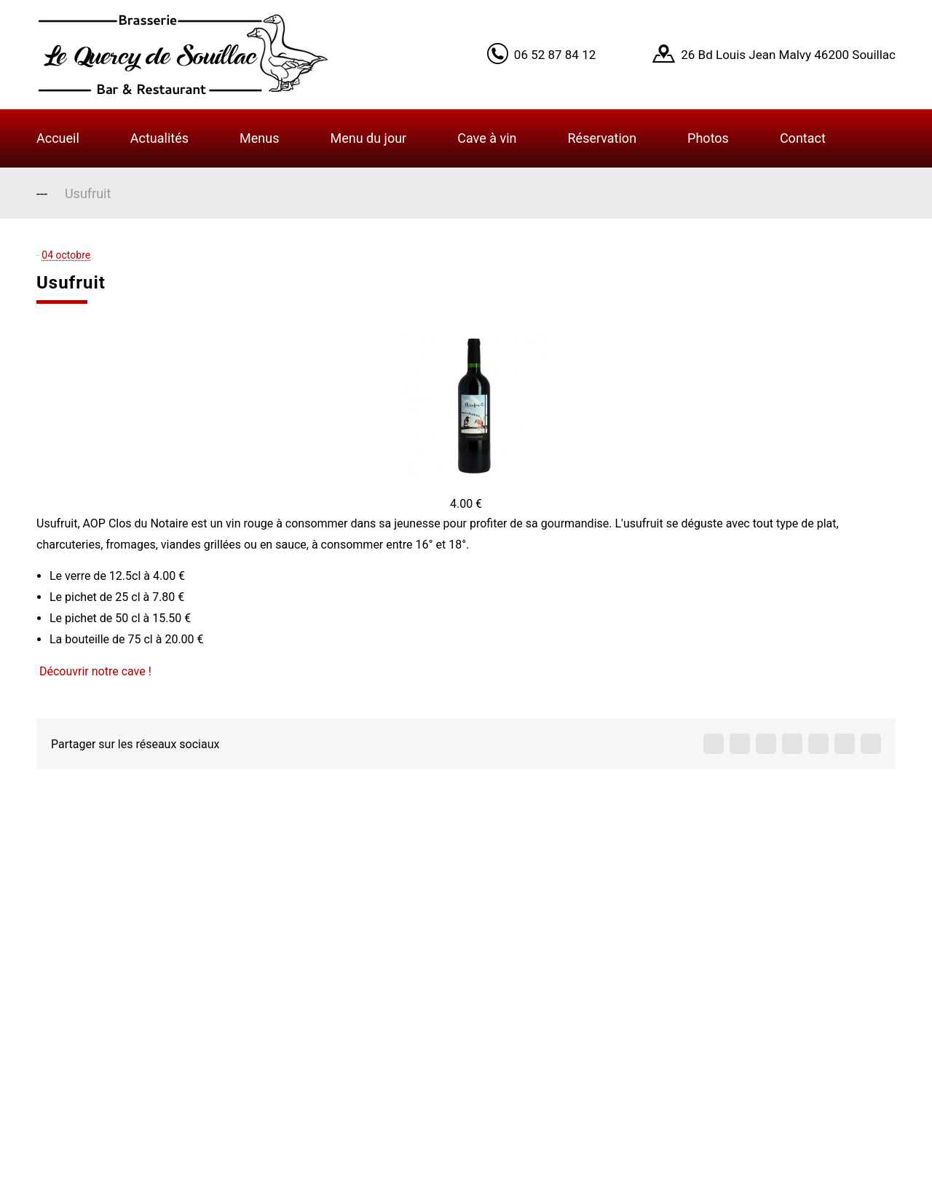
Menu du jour (368, 138)
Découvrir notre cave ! (95, 671)
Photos (708, 138)
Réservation (602, 138)
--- (41, 193)
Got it (817, 38)
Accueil (57, 138)
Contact (803, 138)
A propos (357, 903)
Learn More (749, 38)
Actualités (159, 138)
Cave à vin (486, 138)
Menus (259, 138)
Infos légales (370, 1018)
